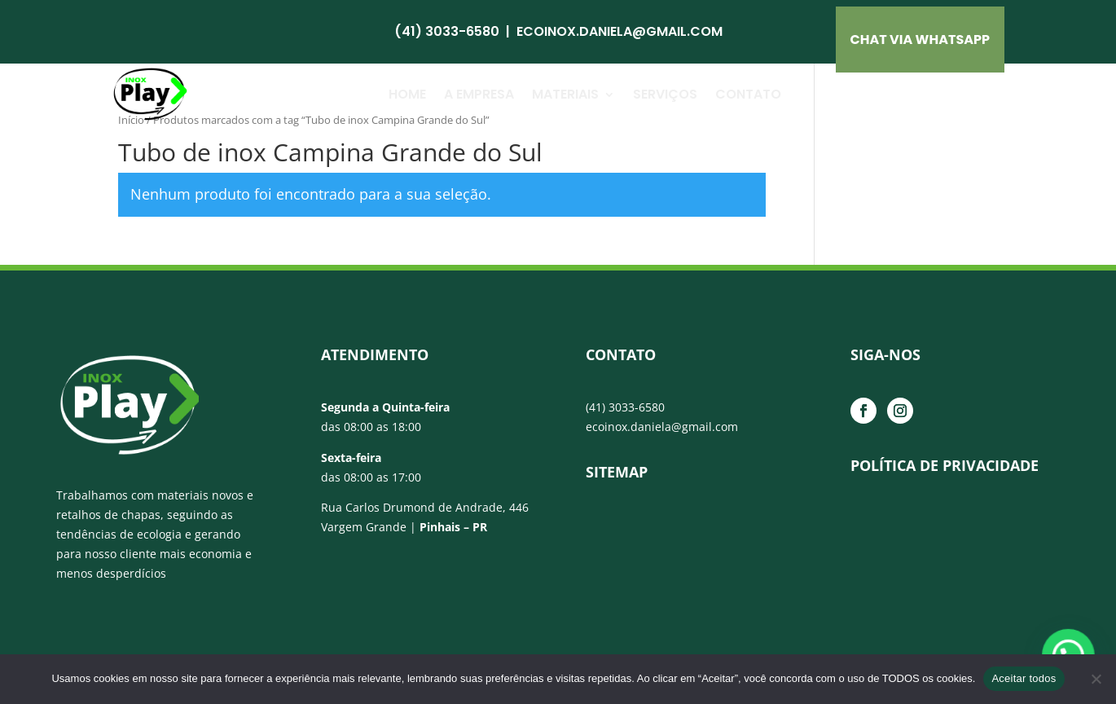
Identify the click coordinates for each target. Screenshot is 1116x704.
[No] (1095, 679)
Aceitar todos (1023, 678)
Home (407, 94)
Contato (748, 94)
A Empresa (479, 94)
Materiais (565, 94)
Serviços (665, 94)
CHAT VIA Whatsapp (920, 39)
